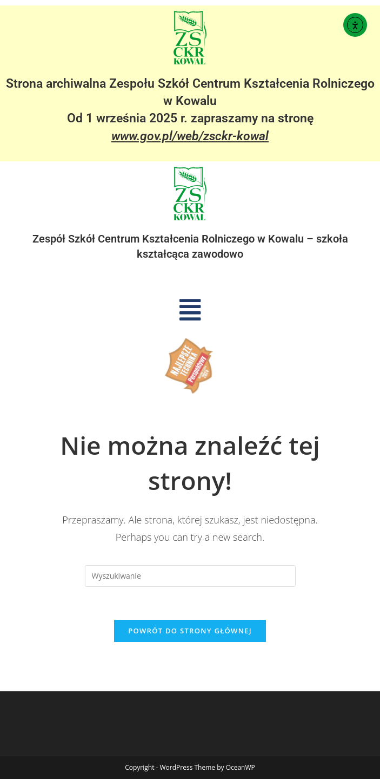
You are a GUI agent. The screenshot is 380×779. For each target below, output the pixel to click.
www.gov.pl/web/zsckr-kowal (190, 136)
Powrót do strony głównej (190, 631)
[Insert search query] (190, 576)
